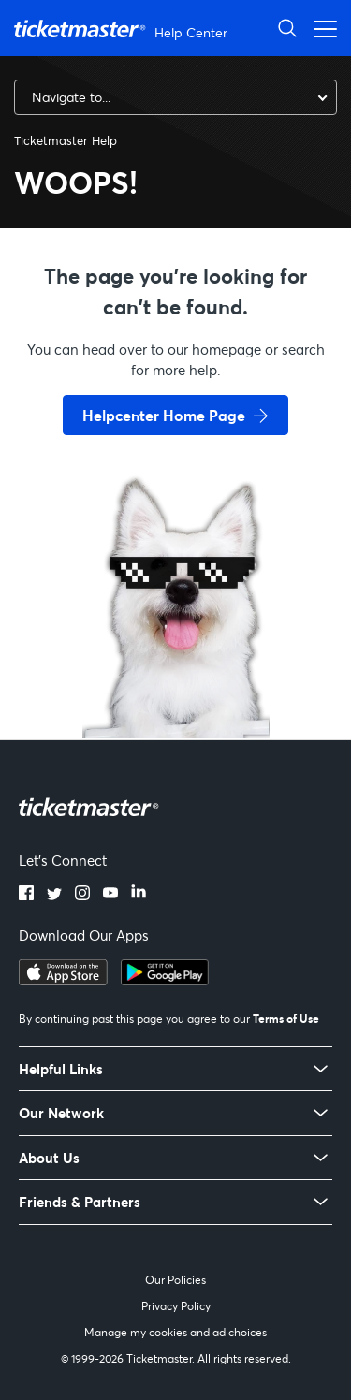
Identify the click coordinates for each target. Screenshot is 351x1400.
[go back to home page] (176, 672)
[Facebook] (26, 894)
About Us (49, 1158)
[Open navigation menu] (320, 27)
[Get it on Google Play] (165, 979)
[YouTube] (110, 894)
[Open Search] (287, 27)
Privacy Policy (176, 1306)
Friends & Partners (79, 1202)
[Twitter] (54, 894)
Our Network (61, 1113)
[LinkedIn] (138, 894)
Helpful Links (61, 1069)
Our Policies (175, 1280)
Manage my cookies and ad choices (175, 1332)
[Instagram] (82, 894)
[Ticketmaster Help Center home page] (123, 28)
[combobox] (175, 97)
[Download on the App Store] (63, 979)
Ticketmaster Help (65, 140)
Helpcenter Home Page (163, 415)
